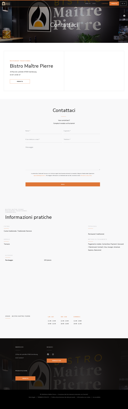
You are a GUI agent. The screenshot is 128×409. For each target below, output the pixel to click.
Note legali (33, 397)
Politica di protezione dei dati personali (64, 397)
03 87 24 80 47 (15, 75)
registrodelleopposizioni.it (40, 175)
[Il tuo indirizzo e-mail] (44, 139)
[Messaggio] (63, 157)
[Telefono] (82, 139)
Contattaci (105, 3)
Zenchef (85, 394)
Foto (94, 3)
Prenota (114, 3)
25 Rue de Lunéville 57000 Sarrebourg (32, 71)
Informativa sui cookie (85, 397)
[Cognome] (82, 131)
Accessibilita (96, 397)
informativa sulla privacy (86, 175)
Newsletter (56, 360)
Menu (87, 3)
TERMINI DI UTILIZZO (44, 397)
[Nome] (44, 131)
